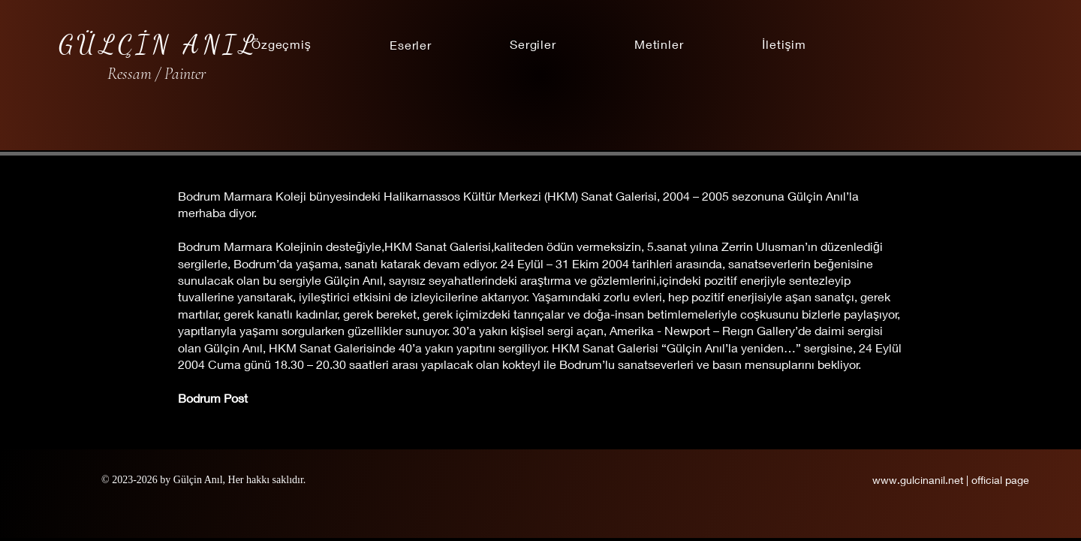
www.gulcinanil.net (919, 479)
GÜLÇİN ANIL (158, 44)
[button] (411, 44)
